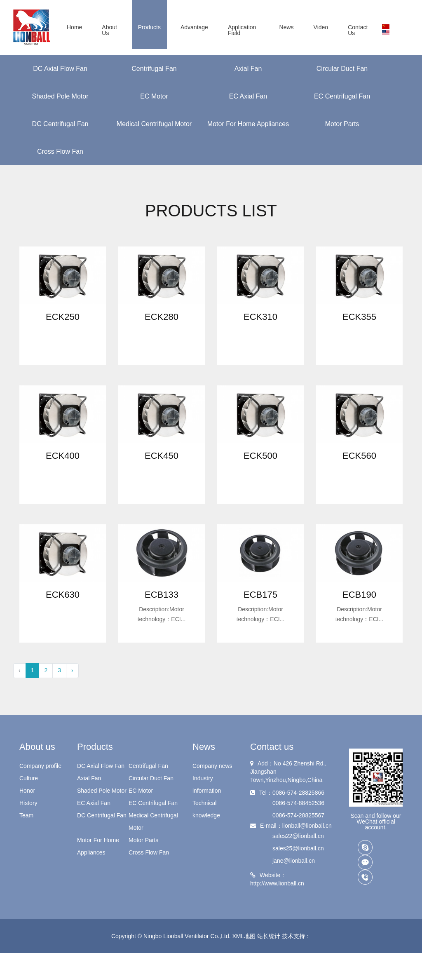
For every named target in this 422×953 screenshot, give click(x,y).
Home (74, 27)
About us (109, 30)
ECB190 (359, 594)
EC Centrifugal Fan (342, 96)
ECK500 (260, 456)
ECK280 (161, 317)
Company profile (40, 766)
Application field (242, 30)
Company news (212, 766)
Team (26, 815)
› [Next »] (72, 670)
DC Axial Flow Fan (60, 68)
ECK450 (161, 456)
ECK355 (359, 317)
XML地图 (244, 936)
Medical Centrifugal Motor (154, 123)
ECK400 (63, 456)
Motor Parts (342, 123)
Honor (27, 790)
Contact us (358, 30)
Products (149, 27)
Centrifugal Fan (153, 68)
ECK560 (359, 456)
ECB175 (260, 594)
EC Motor (154, 96)
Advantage (194, 27)
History (28, 803)
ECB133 (161, 594)
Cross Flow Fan (60, 151)
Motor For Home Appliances (248, 123)
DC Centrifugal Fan (60, 123)
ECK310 (260, 317)
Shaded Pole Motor (60, 96)
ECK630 (63, 594)
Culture (28, 778)
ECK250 (63, 317)
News (286, 27)
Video (321, 27)
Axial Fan (248, 68)
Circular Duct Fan (342, 68)
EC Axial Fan (248, 96)
